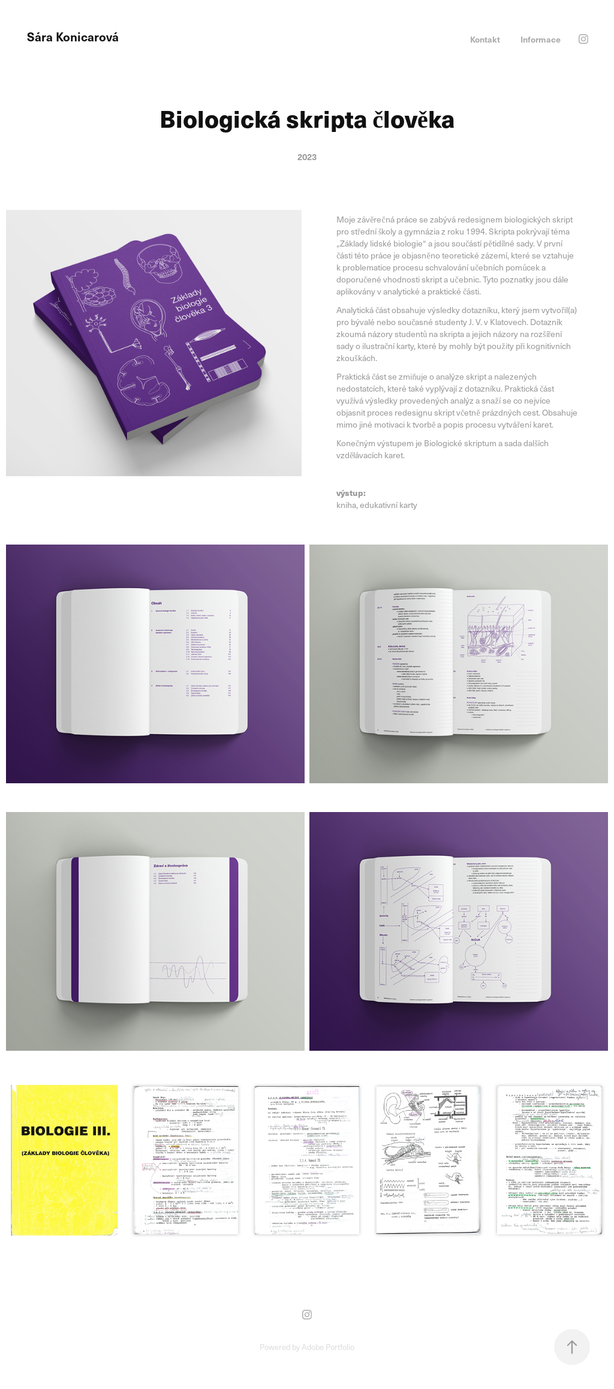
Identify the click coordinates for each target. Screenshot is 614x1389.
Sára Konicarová (73, 36)
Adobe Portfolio (328, 1347)
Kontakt (485, 39)
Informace (540, 39)
